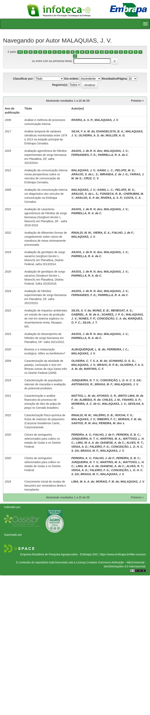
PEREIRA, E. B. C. (128, 434)
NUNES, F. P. (87, 318)
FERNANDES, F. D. (83, 154)
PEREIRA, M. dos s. (112, 423)
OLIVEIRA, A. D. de (91, 135)
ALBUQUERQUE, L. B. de (88, 349)
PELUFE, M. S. (125, 170)
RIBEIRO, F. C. (106, 419)
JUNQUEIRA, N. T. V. (85, 380)
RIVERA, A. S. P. (82, 120)
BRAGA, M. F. (104, 384)
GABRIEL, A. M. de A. (85, 314)
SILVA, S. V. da (81, 310)
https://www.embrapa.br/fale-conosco (123, 554)
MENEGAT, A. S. (121, 310)
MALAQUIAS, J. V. (107, 120)
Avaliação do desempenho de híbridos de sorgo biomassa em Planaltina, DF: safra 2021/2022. (44, 338)
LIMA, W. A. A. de (87, 442)
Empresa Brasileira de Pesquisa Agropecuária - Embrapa (55, 554)
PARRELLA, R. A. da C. (113, 154)
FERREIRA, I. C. (117, 349)
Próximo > (137, 100)
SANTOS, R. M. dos (84, 423)
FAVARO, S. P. (131, 399)
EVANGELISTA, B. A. (110, 131)
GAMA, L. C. (105, 170)
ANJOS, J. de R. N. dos (86, 150)
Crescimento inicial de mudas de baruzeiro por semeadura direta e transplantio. (45, 485)
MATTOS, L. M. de (83, 395)
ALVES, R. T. (134, 442)
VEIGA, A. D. (79, 446)
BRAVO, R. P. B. (107, 364)
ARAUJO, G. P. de (87, 197)
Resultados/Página (114, 78)
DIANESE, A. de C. (112, 442)
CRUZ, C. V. (91, 178)
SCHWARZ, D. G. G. (122, 360)
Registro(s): (60, 84)
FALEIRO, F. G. (99, 446)
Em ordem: (71, 78)
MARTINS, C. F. (94, 368)
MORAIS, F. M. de (129, 419)
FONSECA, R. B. (111, 193)
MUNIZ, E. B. (100, 310)
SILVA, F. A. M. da (83, 131)
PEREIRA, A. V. (81, 434)
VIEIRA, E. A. (101, 232)
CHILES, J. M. (111, 399)
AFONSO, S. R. (107, 395)
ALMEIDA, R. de (90, 399)
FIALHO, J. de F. (123, 232)
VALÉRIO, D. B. (103, 415)
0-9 (20, 52)
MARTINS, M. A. (110, 438)
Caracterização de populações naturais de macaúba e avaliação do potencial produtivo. (45, 384)
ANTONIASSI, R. (82, 384)
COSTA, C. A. (132, 197)
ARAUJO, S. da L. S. (84, 174)
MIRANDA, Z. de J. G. (114, 174)
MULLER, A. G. (115, 135)
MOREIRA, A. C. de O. (85, 403)
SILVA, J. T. (90, 322)
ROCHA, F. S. (124, 415)
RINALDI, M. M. (81, 232)
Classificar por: (23, 78)
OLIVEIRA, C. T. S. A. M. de (89, 360)
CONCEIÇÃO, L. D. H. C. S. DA (120, 380)
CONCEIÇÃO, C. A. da (111, 318)
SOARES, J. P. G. (113, 314)
